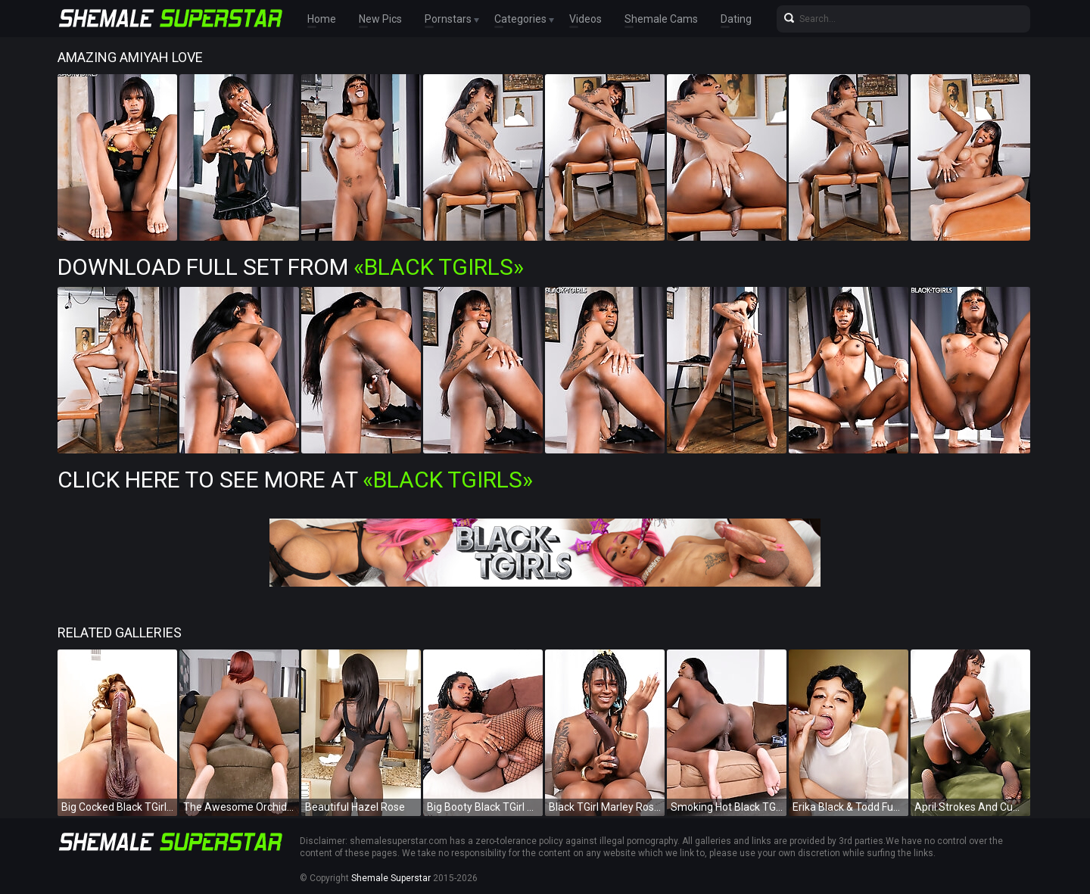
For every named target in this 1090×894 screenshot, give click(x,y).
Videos (585, 19)
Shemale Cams (661, 19)
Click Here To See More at (295, 479)
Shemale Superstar (391, 878)
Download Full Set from (291, 267)
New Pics (380, 19)
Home (321, 19)
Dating (736, 19)
